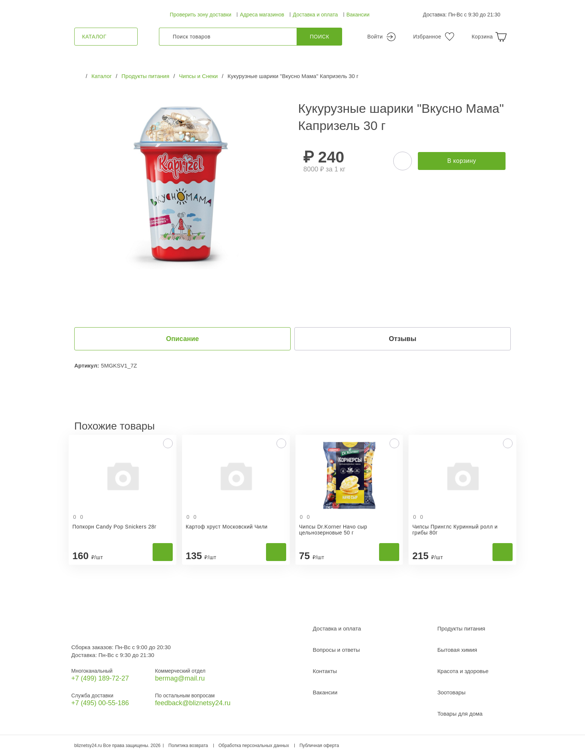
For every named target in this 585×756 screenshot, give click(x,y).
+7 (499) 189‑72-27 (100, 678)
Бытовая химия (457, 650)
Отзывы (402, 339)
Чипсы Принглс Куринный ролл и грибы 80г (455, 530)
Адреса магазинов (262, 15)
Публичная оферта (319, 745)
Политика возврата (188, 745)
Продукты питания (461, 628)
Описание (182, 339)
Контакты (325, 671)
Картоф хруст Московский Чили (227, 527)
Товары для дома (459, 713)
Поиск (319, 37)
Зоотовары (451, 692)
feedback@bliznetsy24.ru (192, 703)
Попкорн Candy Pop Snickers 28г (114, 527)
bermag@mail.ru (179, 678)
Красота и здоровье (462, 671)
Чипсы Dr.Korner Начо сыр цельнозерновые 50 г (333, 530)
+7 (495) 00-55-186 (100, 703)
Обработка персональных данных (254, 745)
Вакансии (358, 15)
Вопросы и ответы (336, 650)
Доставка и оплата (315, 15)
